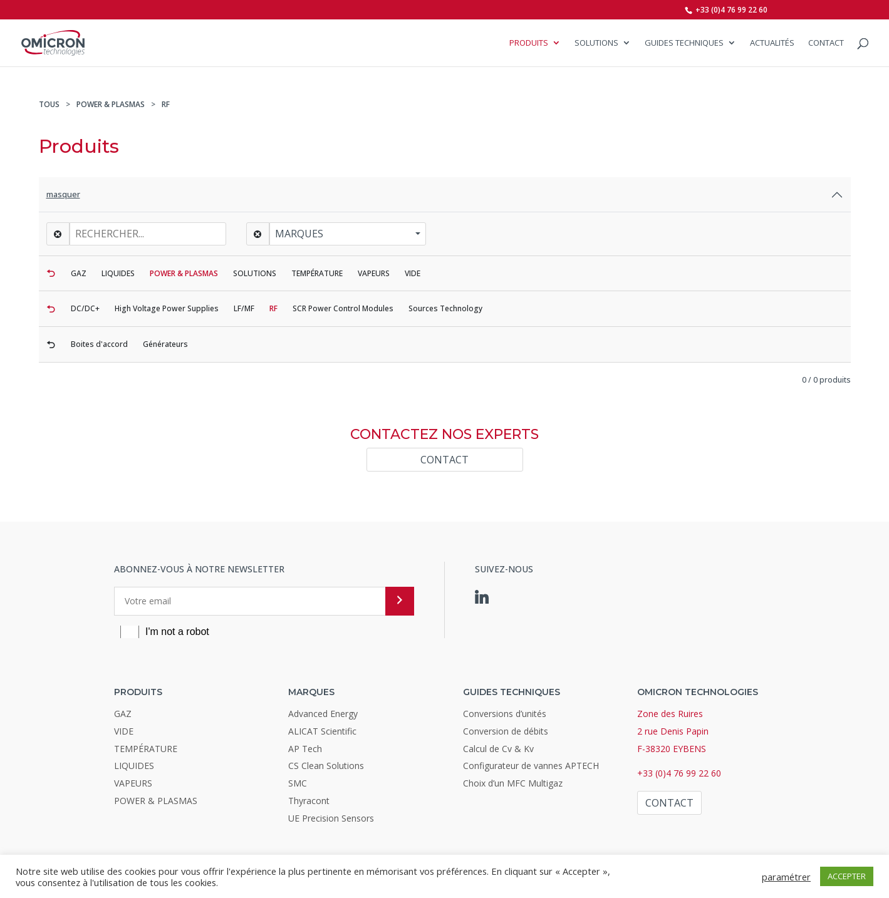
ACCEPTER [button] (847, 876)
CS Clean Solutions (326, 766)
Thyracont (309, 801)
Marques (299, 233)
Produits (528, 44)
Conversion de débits (505, 731)
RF (166, 104)
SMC (297, 783)
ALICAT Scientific (322, 731)
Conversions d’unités (504, 714)
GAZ (123, 714)
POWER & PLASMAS (110, 104)
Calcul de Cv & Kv (498, 749)
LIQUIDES (134, 766)
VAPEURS (133, 783)
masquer (63, 194)
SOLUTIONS (596, 44)
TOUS (49, 104)
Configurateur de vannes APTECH (531, 766)
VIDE (123, 731)
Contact (826, 44)
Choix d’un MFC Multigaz (513, 783)
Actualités (772, 44)
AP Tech (305, 749)
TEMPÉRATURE (145, 749)
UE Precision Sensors (331, 818)
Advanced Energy (323, 714)
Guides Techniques (684, 44)
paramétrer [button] (786, 876)
